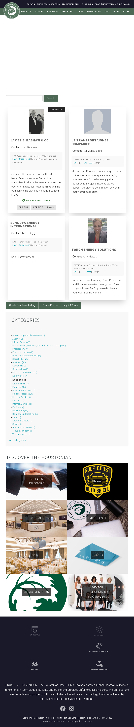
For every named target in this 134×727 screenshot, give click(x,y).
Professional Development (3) (26, 355)
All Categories (17, 440)
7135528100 (24, 159)
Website (38, 207)
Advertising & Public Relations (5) (28, 335)
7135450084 (85, 272)
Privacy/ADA (49, 721)
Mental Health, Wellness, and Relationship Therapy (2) (39, 345)
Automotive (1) (19, 339)
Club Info (87, 4)
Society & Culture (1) (22, 420)
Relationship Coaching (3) (25, 414)
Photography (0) (20, 349)
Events (31, 4)
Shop (116, 11)
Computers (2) (19, 365)
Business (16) (19, 362)
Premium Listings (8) (22, 352)
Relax (126, 11)
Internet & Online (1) (22, 404)
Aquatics (52, 11)
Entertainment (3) (20, 383)
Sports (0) (17, 424)
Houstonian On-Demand (116, 4)
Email (14, 159)
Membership (94, 11)
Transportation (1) (21, 434)
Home (22, 74)
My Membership (71, 4)
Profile (24, 207)
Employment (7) (20, 376)
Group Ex (25, 11)
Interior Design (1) (21, 342)
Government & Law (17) (23, 390)
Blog (97, 4)
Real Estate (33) (20, 410)
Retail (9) (16, 417)
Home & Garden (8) (21, 397)
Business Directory (48, 4)
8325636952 (24, 245)
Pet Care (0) (18, 407)
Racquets (67, 11)
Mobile (79, 721)
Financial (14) (19, 387)
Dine (107, 11)
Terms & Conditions (66, 721)
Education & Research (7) (24, 372)
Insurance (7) (18, 400)
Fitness (39, 11)
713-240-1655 (86, 163)
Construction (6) (20, 369)
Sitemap (88, 721)
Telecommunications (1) (23, 427)
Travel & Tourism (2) (22, 431)
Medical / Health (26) (22, 394)
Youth (80, 11)
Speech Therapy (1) (21, 359)
